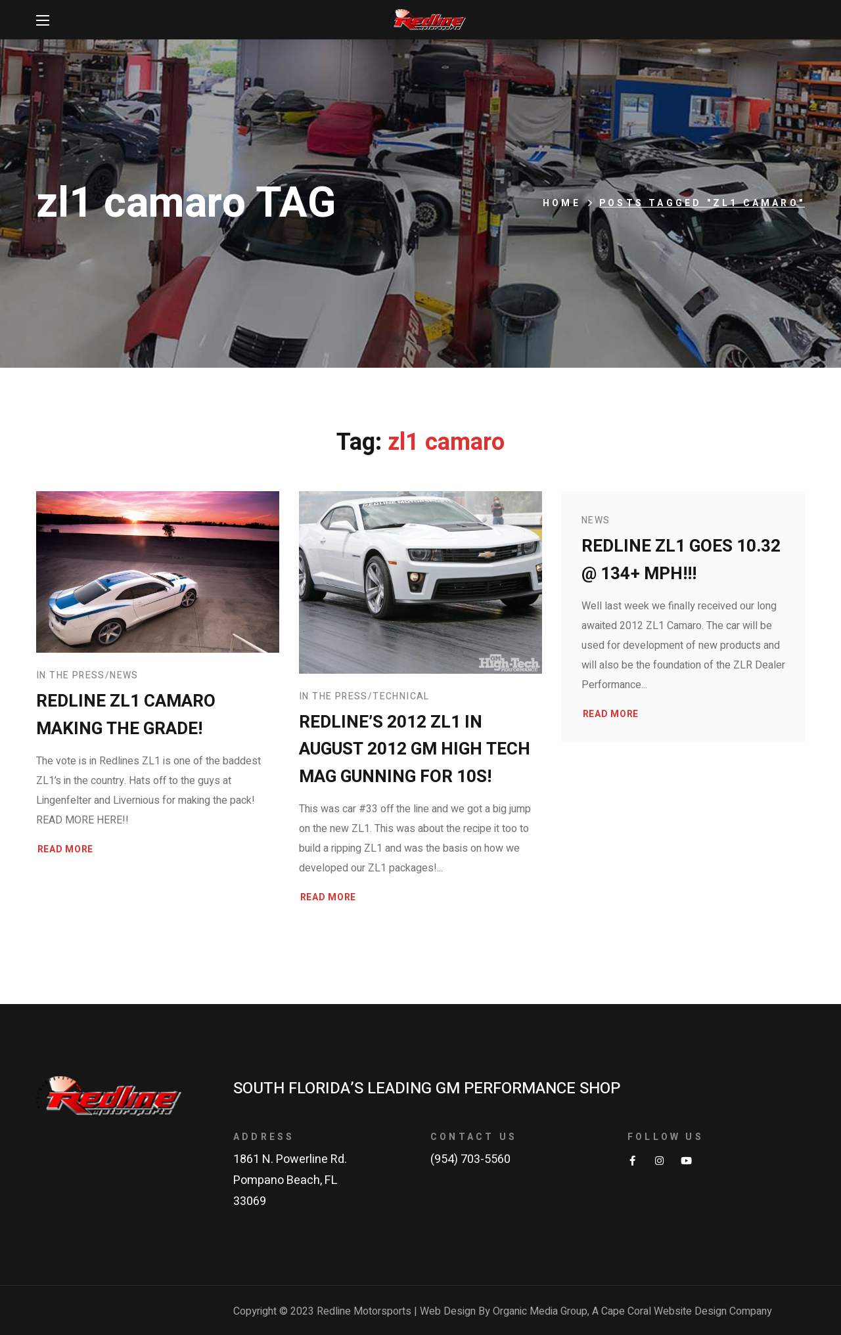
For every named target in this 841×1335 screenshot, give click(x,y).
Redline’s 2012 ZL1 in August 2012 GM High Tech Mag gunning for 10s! (414, 750)
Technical (401, 696)
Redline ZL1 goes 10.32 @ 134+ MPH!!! (681, 560)
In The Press (70, 675)
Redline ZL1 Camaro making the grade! (126, 715)
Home (562, 203)
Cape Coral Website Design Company (686, 1311)
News (124, 675)
